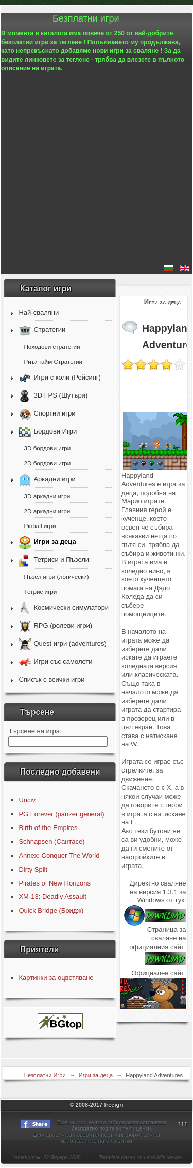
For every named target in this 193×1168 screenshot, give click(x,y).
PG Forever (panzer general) (61, 814)
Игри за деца (54, 542)
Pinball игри (40, 525)
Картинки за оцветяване (56, 978)
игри (80, 1122)
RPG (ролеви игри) (62, 626)
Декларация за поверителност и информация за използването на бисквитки (96, 1138)
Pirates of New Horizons (54, 883)
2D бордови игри (47, 463)
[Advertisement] (96, 168)
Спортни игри (54, 414)
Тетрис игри (40, 591)
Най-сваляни (39, 312)
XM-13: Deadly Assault (52, 896)
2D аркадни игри (47, 510)
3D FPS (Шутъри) (60, 396)
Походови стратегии (52, 346)
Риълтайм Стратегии (53, 361)
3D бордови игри (47, 448)
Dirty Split (33, 869)
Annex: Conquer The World (59, 855)
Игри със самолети (62, 662)
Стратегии (49, 330)
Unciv (27, 800)
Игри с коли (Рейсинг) (66, 378)
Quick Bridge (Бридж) (51, 910)
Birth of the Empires (48, 828)
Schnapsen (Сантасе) (51, 841)
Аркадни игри (54, 479)
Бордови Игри (55, 432)
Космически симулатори (71, 608)
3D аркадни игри (47, 496)
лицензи (140, 1128)
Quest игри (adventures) (69, 644)
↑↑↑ (183, 1123)
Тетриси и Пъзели (61, 560)
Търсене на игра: (34, 731)
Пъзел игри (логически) (56, 576)
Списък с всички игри (51, 679)
